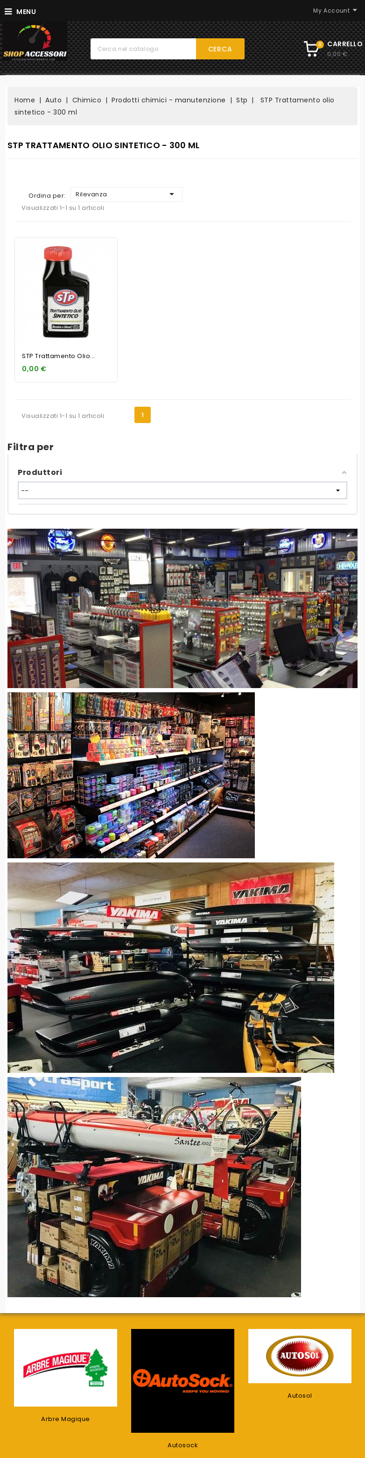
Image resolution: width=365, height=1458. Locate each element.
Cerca (220, 49)
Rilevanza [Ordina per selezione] (126, 194)
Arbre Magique (65, 1419)
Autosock (183, 1445)
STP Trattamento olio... (58, 356)
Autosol (300, 1395)
